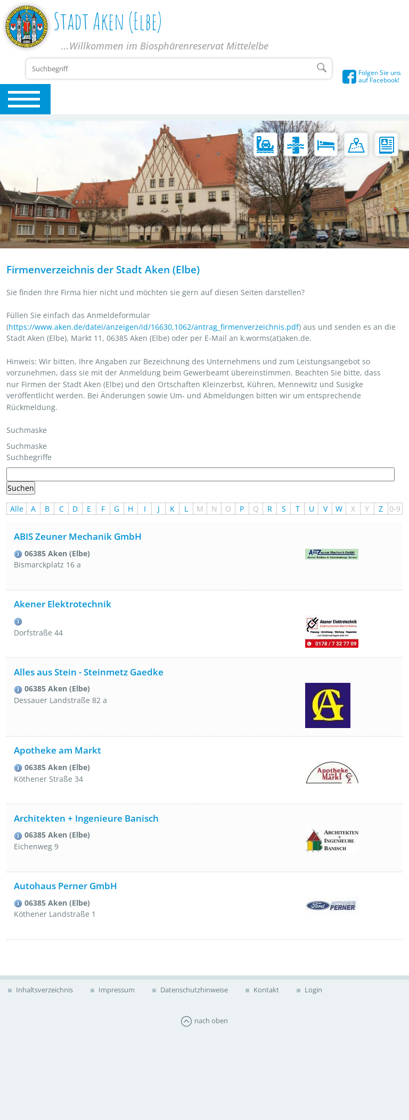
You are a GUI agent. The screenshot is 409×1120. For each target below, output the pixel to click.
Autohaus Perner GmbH (65, 886)
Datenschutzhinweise (193, 989)
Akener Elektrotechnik (62, 604)
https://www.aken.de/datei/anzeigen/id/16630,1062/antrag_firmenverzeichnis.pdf (154, 327)
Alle (16, 509)
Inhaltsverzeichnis (43, 989)
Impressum (116, 989)
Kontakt (265, 989)
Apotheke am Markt (57, 750)
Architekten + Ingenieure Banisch (86, 818)
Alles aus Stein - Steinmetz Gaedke (88, 672)
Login (312, 989)
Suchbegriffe (29, 457)
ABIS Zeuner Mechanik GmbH (78, 536)
